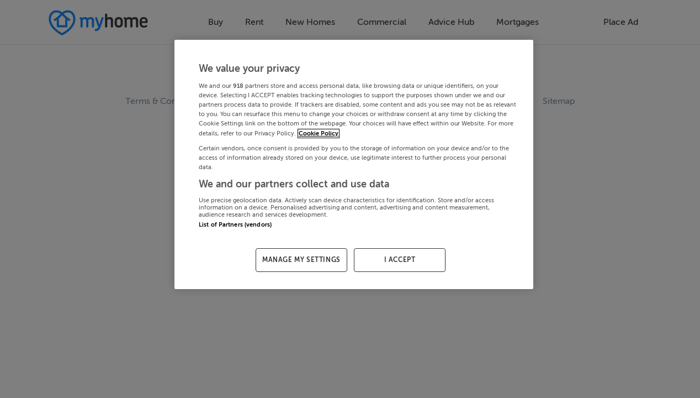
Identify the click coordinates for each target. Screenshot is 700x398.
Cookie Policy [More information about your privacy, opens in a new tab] (318, 133)
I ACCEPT (400, 260)
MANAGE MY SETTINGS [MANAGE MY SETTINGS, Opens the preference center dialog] (301, 260)
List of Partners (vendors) (235, 224)
